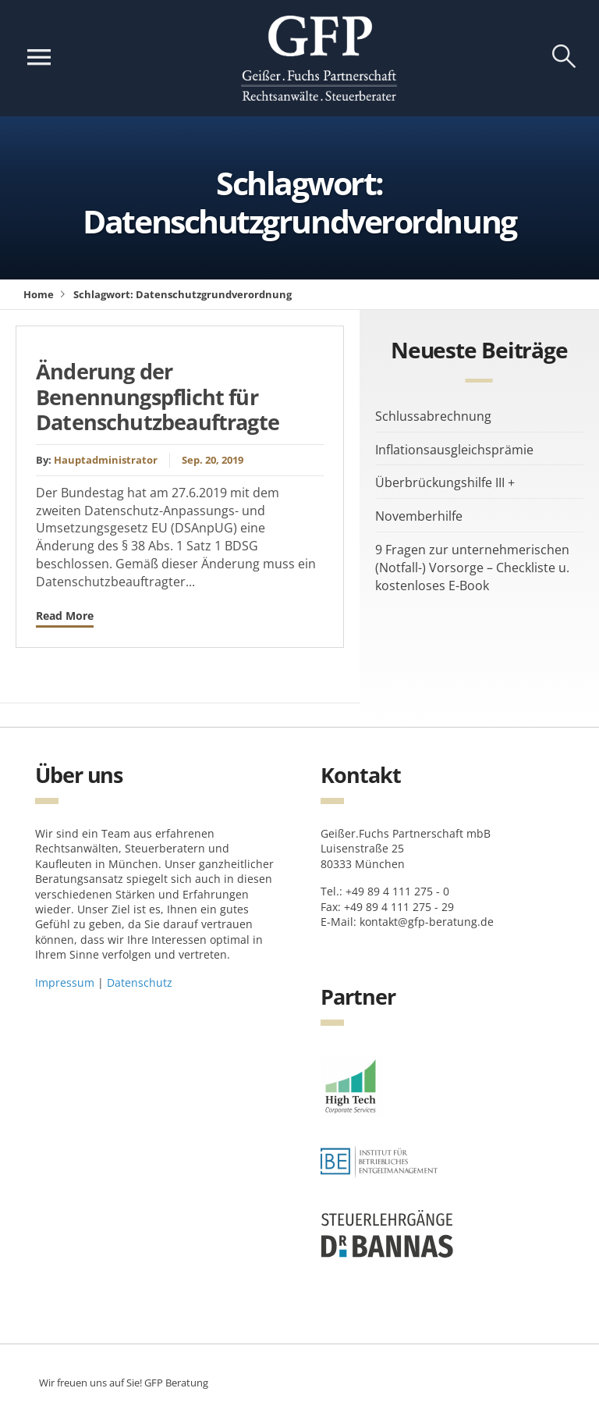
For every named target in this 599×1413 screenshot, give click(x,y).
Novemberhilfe (419, 516)
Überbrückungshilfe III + (445, 482)
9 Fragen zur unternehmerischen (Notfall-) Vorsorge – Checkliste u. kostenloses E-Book (472, 567)
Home (38, 294)
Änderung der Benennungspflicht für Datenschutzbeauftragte (157, 396)
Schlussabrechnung (433, 416)
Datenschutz (139, 982)
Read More (65, 615)
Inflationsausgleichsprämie (454, 449)
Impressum (64, 982)
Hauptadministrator (106, 460)
